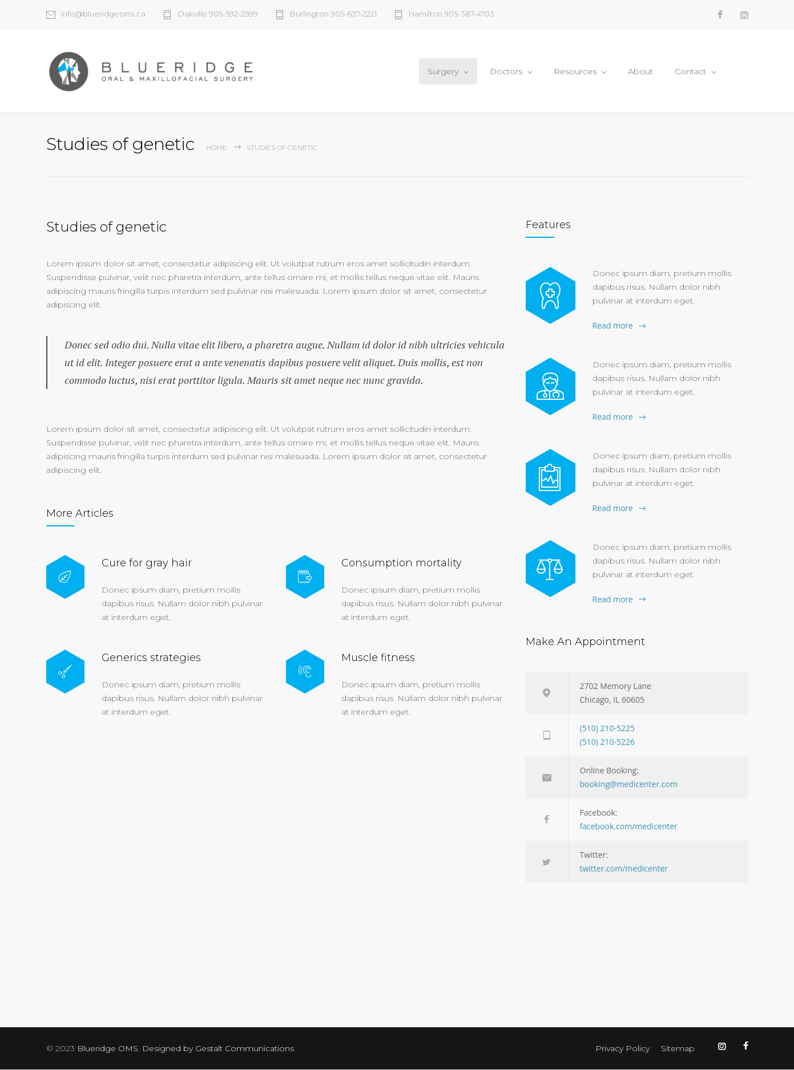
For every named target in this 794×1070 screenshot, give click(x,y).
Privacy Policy (622, 1049)
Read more (613, 326)
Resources (575, 71)
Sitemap (678, 1049)
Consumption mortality (401, 563)
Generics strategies (151, 657)
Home (216, 148)
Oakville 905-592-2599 (218, 14)
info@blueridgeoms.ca (103, 14)
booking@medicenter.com (629, 784)
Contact (690, 71)
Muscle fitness (378, 657)
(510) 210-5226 (607, 742)
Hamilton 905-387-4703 (451, 14)
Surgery (443, 71)
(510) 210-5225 (607, 728)
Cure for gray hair (147, 563)
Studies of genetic (106, 227)
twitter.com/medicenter (624, 869)
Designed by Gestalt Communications (218, 1049)
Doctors (506, 71)
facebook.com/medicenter (629, 826)
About (640, 71)
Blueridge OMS (107, 1049)
